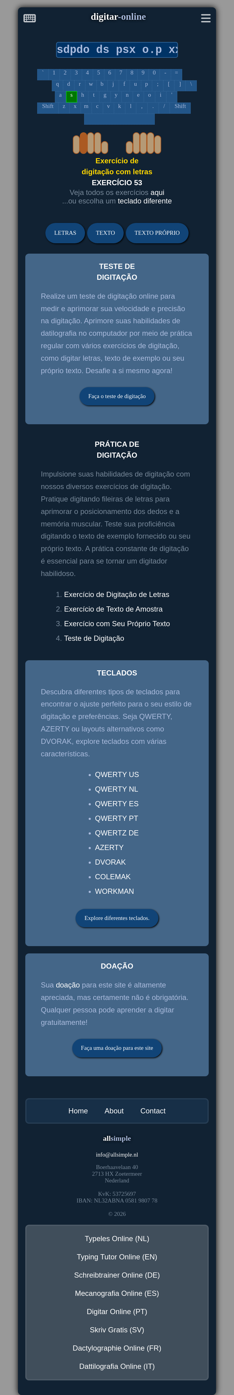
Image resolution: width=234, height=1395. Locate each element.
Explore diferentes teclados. (117, 918)
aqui (157, 192)
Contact (153, 1111)
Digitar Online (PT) (117, 1311)
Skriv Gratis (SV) (117, 1330)
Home (78, 1111)
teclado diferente (145, 201)
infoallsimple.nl (117, 1154)
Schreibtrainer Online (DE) (117, 1275)
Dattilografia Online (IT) (117, 1366)
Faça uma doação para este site (117, 1048)
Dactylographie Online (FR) (117, 1348)
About (114, 1111)
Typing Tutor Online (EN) (117, 1257)
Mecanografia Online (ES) (117, 1293)
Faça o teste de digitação (117, 396)
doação (68, 985)
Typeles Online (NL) (117, 1238)
